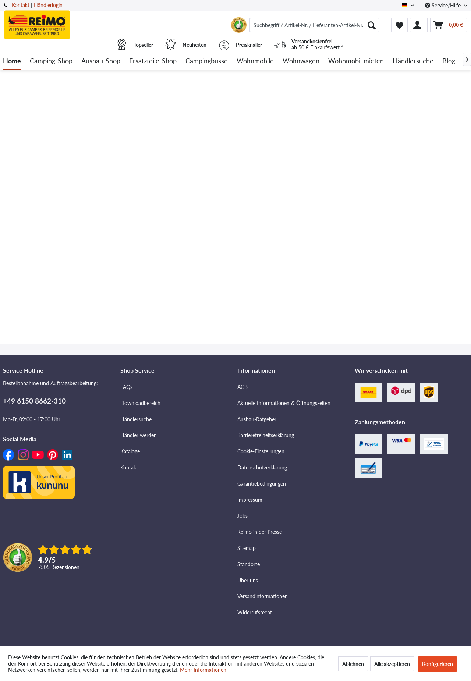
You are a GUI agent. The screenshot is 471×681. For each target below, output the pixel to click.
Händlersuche (136, 419)
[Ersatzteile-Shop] (153, 61)
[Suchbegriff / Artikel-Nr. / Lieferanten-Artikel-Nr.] (314, 25)
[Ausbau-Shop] (100, 61)
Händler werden (138, 435)
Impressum (249, 500)
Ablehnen (353, 664)
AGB (242, 387)
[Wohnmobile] (255, 61)
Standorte (248, 564)
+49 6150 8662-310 (34, 401)
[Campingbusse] (206, 61)
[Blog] (448, 61)
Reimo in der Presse (259, 532)
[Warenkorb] (448, 25)
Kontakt (20, 5)
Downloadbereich (140, 403)
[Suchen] (371, 25)
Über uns (247, 580)
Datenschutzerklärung (262, 467)
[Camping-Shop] (51, 61)
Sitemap (246, 548)
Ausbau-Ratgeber (256, 419)
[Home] (12, 61)
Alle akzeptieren (392, 664)
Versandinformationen (262, 596)
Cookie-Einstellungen (260, 451)
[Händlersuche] (413, 61)
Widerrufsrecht (254, 612)
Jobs (242, 515)
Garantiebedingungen (261, 483)
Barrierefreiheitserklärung (265, 435)
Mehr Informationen (203, 670)
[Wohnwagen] (301, 61)
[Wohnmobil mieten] (356, 61)
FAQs (126, 387)
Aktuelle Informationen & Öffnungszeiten (283, 403)
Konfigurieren (437, 664)
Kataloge (130, 451)
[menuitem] (314, 25)
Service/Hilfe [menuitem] (443, 5)
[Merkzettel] (399, 25)
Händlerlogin (48, 5)
